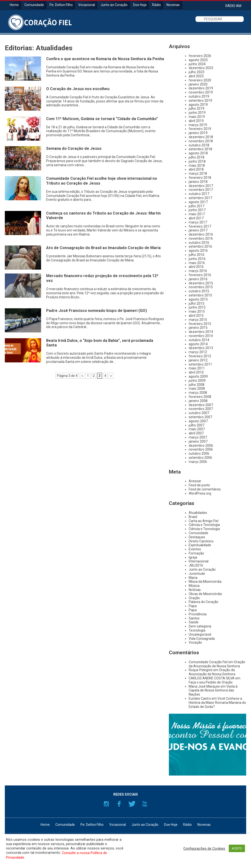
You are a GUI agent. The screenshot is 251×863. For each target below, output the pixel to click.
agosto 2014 (198, 344)
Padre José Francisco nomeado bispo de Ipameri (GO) (96, 310)
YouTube (144, 804)
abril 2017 (196, 218)
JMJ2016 (196, 565)
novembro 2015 (201, 287)
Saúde (194, 622)
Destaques (197, 537)
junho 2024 (197, 64)
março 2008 (198, 393)
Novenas (173, 5)
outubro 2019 (199, 96)
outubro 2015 (199, 291)
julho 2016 (196, 255)
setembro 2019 (200, 100)
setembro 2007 (200, 417)
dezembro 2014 (201, 332)
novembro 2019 (201, 92)
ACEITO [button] (237, 848)
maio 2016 (197, 263)
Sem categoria (200, 626)
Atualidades (198, 513)
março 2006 (198, 462)
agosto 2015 (198, 299)
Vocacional (86, 5)
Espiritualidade (200, 545)
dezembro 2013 (201, 348)
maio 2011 (197, 368)
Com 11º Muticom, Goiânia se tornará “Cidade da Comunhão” (102, 118)
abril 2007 (196, 433)
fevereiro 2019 (200, 129)
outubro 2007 (199, 413)
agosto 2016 (198, 250)
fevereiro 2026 (200, 56)
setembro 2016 (200, 246)
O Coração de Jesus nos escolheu (77, 88)
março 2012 (198, 352)
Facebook (119, 804)
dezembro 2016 (201, 234)
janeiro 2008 (198, 401)
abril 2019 (196, 121)
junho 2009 (197, 380)
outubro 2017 (199, 194)
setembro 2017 (200, 198)
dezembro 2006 (201, 445)
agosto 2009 (198, 376)
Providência (198, 614)
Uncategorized (200, 634)
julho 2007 (196, 425)
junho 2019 (197, 113)
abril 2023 (196, 76)
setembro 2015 (200, 295)
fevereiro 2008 (200, 397)
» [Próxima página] (111, 376)
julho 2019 (196, 108)
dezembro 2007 (201, 405)
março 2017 (198, 222)
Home (14, 5)
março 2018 (198, 173)
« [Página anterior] (82, 376)
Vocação (195, 642)
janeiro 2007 (198, 441)
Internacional (198, 561)
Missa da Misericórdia (205, 581)
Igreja (193, 557)
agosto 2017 (198, 202)
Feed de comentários (205, 489)
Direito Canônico (201, 541)
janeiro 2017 (198, 230)
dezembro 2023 (201, 68)
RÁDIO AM (233, 5)
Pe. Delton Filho (61, 5)
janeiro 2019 (198, 133)
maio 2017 (197, 214)
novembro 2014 (201, 336)
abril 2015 (196, 315)
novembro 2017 (201, 190)
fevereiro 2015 (200, 324)
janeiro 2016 (198, 279)
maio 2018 (197, 165)
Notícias (195, 590)
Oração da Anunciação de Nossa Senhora (217, 664)
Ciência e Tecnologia (204, 525)
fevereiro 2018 (200, 178)
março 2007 (198, 437)
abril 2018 (196, 169)
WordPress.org (200, 493)
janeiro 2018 (198, 182)
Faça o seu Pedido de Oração (211, 682)
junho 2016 (197, 259)
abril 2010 (196, 372)
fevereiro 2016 (200, 275)
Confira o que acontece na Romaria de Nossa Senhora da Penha (105, 59)
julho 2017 (196, 206)
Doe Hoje (140, 5)
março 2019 (198, 125)
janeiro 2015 (198, 328)
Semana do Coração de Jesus (73, 148)
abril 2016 (196, 267)
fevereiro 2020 (200, 80)
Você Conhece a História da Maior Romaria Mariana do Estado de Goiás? (217, 703)
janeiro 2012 (198, 360)
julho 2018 (196, 157)
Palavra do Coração (203, 602)
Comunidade (34, 5)
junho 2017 (197, 210)
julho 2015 (196, 303)
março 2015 (198, 320)
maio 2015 (197, 311)
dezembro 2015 (201, 283)
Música (194, 586)
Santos (194, 618)
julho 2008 (196, 385)
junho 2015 (197, 307)
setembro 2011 (200, 364)
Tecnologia (197, 630)
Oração (194, 598)
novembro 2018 (201, 141)
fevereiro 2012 (200, 356)
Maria (193, 578)
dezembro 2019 (201, 88)
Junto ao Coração (114, 5)
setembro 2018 (200, 149)
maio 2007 (197, 429)
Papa (193, 606)
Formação (196, 553)
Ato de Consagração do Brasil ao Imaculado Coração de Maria (103, 247)
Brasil (193, 517)
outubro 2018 (199, 145)
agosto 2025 (198, 60)
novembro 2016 (201, 238)
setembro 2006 (200, 458)
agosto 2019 (198, 105)
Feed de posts (199, 485)
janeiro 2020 (198, 84)
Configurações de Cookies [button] (204, 848)
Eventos (195, 549)
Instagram (106, 804)
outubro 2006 (199, 453)
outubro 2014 (199, 340)
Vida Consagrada (202, 638)
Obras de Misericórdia (205, 594)
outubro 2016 (199, 243)
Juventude (197, 573)
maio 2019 (197, 117)
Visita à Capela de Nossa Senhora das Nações (213, 690)
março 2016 (198, 271)
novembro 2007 (201, 409)
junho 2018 (197, 161)
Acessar (195, 481)
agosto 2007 (198, 421)
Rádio (156, 5)
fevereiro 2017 (200, 226)
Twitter (132, 804)
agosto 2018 (198, 153)
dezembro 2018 (201, 137)
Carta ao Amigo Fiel (203, 521)
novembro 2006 (201, 449)
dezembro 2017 (201, 186)
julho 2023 (196, 72)
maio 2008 (197, 388)
